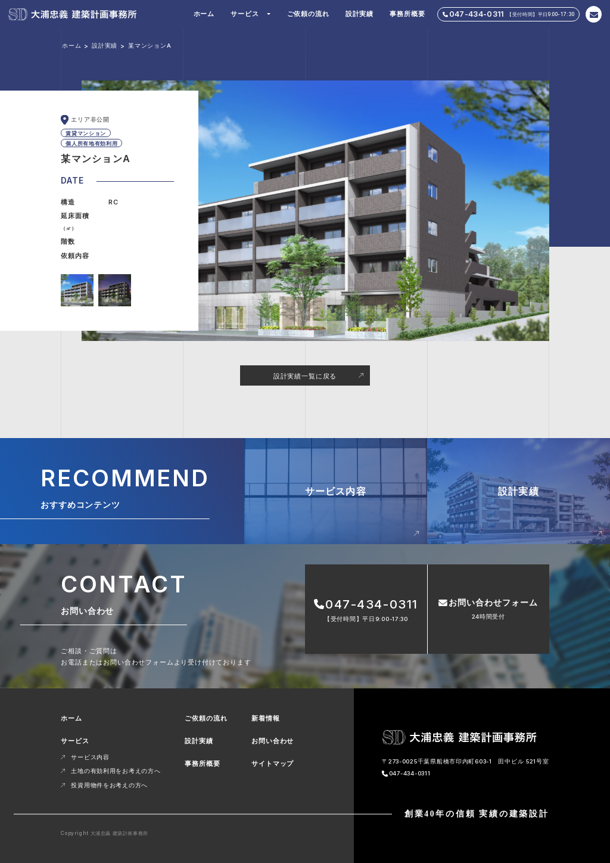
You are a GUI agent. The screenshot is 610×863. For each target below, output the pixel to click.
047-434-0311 (410, 773)
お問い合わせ (272, 741)
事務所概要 (407, 14)
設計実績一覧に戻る (305, 376)
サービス (245, 14)
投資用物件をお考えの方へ (109, 785)
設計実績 (360, 14)
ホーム (204, 14)
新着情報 (265, 718)
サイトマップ (272, 763)
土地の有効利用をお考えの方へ (115, 771)
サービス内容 (90, 757)
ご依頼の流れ (308, 14)
